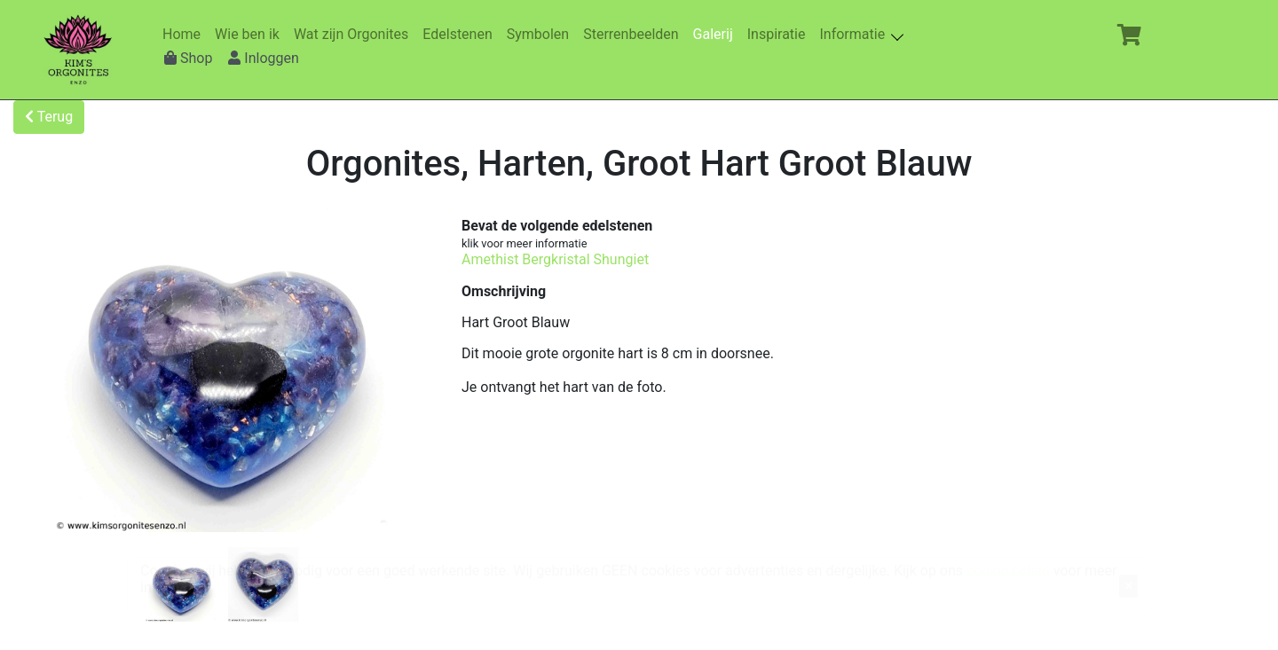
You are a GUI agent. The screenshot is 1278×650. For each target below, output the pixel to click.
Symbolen (541, 34)
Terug (49, 116)
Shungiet (622, 259)
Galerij (716, 34)
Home (185, 34)
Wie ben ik (251, 34)
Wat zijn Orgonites (354, 34)
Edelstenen (460, 34)
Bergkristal (555, 259)
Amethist (490, 259)
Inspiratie (780, 34)
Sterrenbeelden (634, 34)
